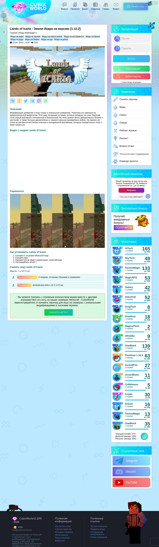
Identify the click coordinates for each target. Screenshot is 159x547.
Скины (119, 115)
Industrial (130, 297)
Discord (125, 472)
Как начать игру (63, 526)
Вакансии (60, 541)
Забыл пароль (128, 76)
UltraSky (130, 335)
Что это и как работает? (131, 197)
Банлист (120, 138)
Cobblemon (131, 384)
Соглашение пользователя (97, 533)
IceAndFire (131, 365)
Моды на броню (93, 37)
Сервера (95, 8)
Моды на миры (17, 37)
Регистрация (128, 69)
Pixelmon (130, 316)
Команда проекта (125, 161)
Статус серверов (98, 537)
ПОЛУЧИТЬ (123, 227)
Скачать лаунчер (125, 99)
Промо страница (98, 526)
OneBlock (130, 345)
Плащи (120, 123)
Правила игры (97, 529)
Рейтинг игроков (125, 130)
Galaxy (129, 287)
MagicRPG (131, 277)
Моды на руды (17, 39)
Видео (116, 8)
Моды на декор (61, 39)
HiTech (129, 248)
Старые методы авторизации (131, 82)
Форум (64, 8)
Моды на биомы (32, 39)
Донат (85, 8)
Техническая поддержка (131, 154)
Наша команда (62, 538)
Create (128, 394)
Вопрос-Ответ (123, 146)
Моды (119, 107)
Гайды (106, 8)
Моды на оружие (32, 37)
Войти (131, 58)
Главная (13, 33)
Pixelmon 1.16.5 (134, 355)
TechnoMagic (132, 267)
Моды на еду (47, 39)
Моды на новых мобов (52, 37)
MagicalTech (132, 326)
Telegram (126, 461)
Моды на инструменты (74, 37)
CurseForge (24, 271)
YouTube (126, 482)
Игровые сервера (64, 532)
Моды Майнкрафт (27, 33)
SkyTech (130, 258)
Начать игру (135, 5)
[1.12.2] (75, 28)
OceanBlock (132, 374)
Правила (75, 8)
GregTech (130, 306)
